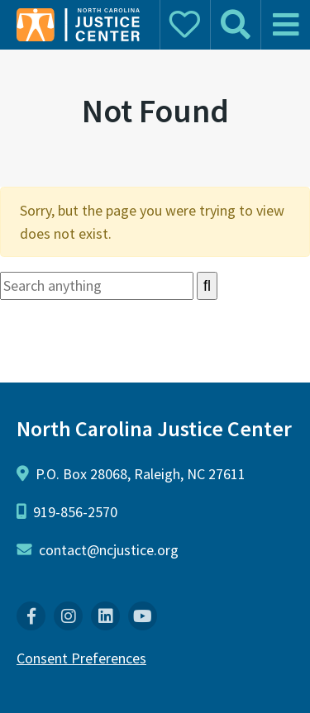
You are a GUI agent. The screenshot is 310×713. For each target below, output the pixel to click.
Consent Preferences (81, 658)
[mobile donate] (184, 25)
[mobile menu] (285, 25)
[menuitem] (31, 615)
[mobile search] (235, 25)
